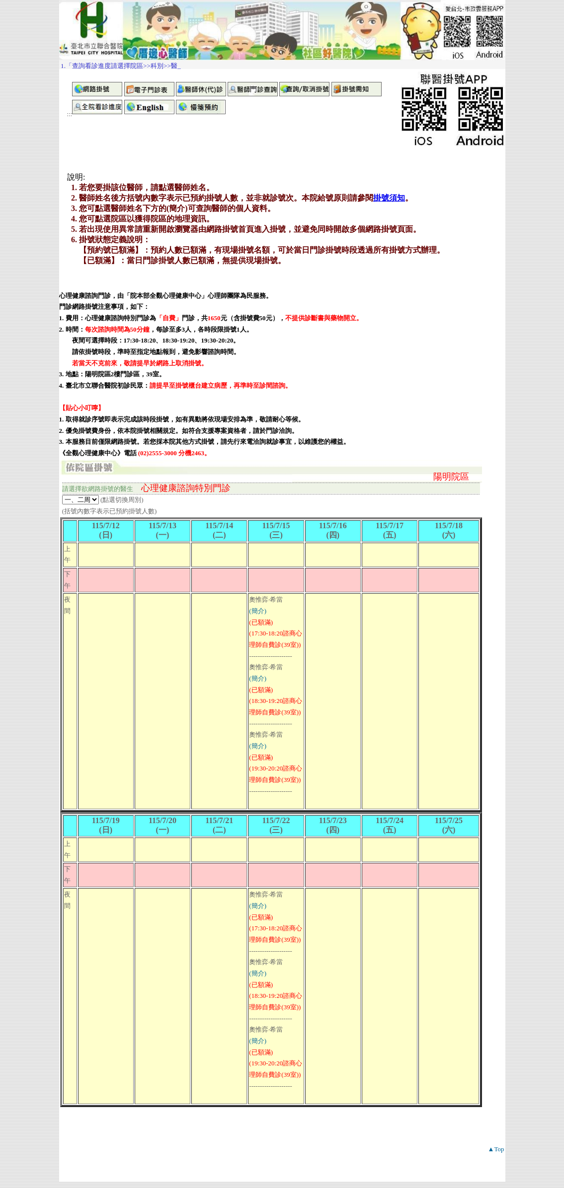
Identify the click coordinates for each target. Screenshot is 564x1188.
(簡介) (257, 611)
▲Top (496, 1149)
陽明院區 (451, 477)
